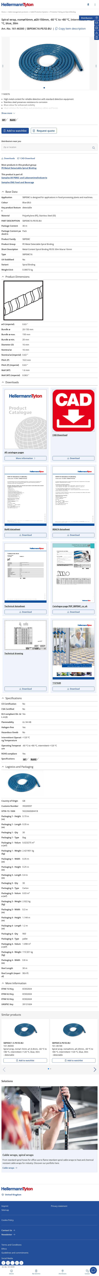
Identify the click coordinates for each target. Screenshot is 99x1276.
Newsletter (6, 1234)
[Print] (96, 27)
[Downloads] (96, 32)
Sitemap (5, 1210)
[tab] (49, 192)
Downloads (9, 158)
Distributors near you (11, 141)
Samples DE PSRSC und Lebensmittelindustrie (24, 177)
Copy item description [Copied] (70, 28)
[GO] (88, 4)
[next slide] (96, 66)
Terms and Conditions (11, 1244)
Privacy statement (59, 1206)
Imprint (4, 1206)
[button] (48, 1068)
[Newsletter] (96, 22)
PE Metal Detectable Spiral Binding (18, 168)
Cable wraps (8, 1167)
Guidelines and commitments (14, 1252)
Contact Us (6, 1230)
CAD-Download (27, 158)
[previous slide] (2, 66)
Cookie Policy (7, 1220)
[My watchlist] (96, 37)
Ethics (4, 1248)
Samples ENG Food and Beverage (17, 182)
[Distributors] (96, 18)
